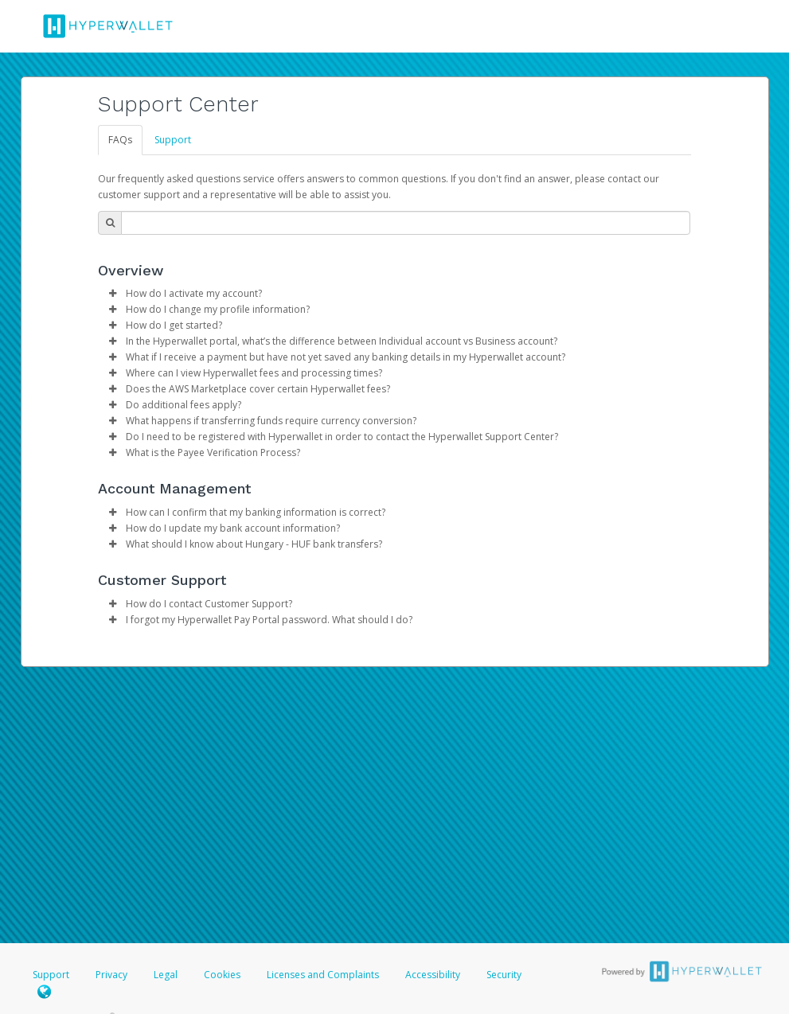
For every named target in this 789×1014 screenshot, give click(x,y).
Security (503, 974)
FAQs (120, 139)
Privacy (111, 974)
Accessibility (432, 974)
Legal (166, 974)
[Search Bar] (405, 223)
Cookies (222, 974)
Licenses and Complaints (324, 974)
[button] (112, 293)
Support (172, 139)
